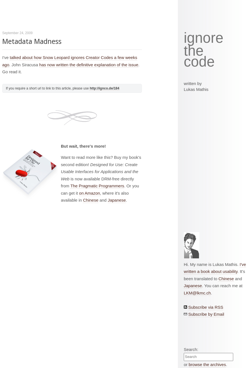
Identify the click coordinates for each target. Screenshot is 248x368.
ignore (203, 38)
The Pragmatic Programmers (97, 185)
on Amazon (89, 193)
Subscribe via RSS (205, 307)
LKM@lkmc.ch (197, 293)
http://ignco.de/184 (104, 88)
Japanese (117, 200)
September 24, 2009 (17, 33)
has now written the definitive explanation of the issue (88, 64)
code (199, 62)
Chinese (90, 200)
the (194, 50)
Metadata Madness (31, 41)
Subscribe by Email (206, 314)
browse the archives (207, 364)
